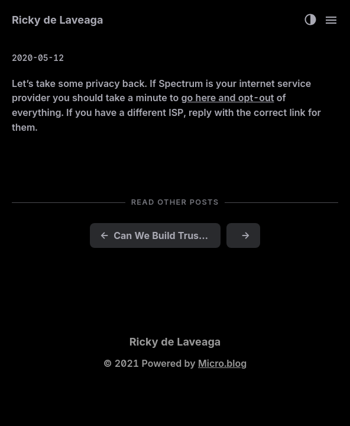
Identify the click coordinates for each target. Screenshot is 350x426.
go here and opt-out (228, 98)
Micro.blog (222, 363)
